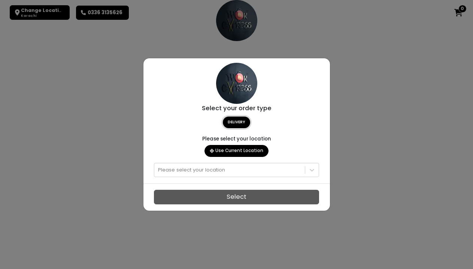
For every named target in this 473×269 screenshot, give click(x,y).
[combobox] (159, 170)
